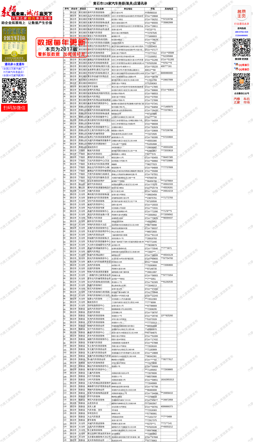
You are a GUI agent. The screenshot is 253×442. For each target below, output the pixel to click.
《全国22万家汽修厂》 (13, 68)
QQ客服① (241, 65)
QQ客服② (241, 69)
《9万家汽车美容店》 (13, 72)
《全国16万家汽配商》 (13, 75)
